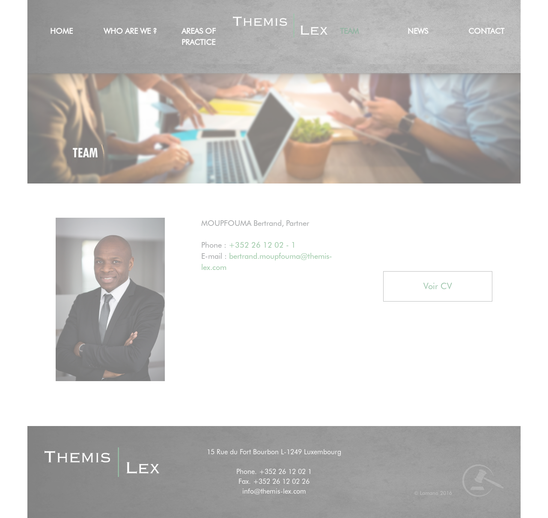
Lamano (429, 493)
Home (61, 31)
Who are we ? (130, 31)
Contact (486, 31)
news (418, 31)
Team (349, 31)
